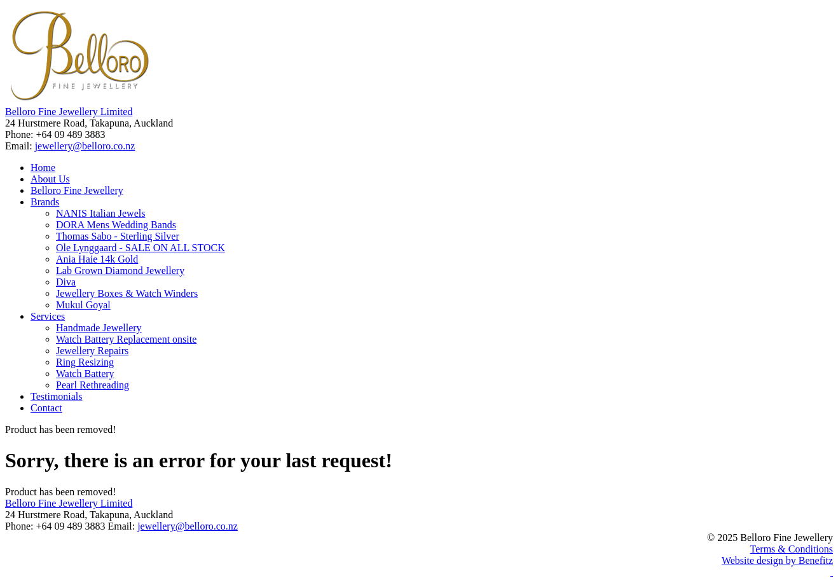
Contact (46, 407)
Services (48, 316)
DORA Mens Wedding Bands (116, 224)
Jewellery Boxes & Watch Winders (127, 293)
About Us (50, 179)
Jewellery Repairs (92, 350)
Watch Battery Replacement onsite (126, 339)
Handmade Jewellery (99, 327)
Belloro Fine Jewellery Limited (68, 111)
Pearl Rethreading (92, 385)
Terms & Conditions (791, 549)
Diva (66, 282)
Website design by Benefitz (777, 560)
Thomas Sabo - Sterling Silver (117, 236)
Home (43, 167)
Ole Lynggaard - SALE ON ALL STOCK (140, 247)
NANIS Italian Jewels (100, 213)
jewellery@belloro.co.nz (85, 146)
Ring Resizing (85, 362)
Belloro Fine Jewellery (77, 190)
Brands (45, 201)
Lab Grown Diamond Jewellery (120, 270)
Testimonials (57, 396)
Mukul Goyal (83, 304)
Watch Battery (85, 373)
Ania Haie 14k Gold (97, 259)
